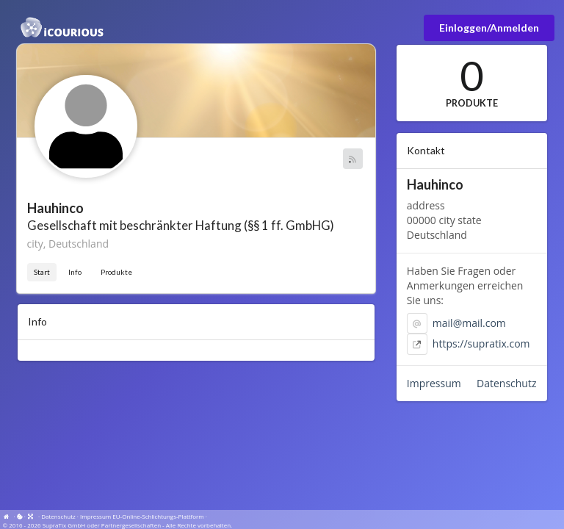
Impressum (434, 383)
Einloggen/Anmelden (489, 27)
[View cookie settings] (20, 516)
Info (75, 271)
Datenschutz (506, 383)
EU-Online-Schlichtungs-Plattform (157, 516)
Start (42, 271)
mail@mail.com (469, 323)
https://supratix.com (481, 343)
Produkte (116, 271)
